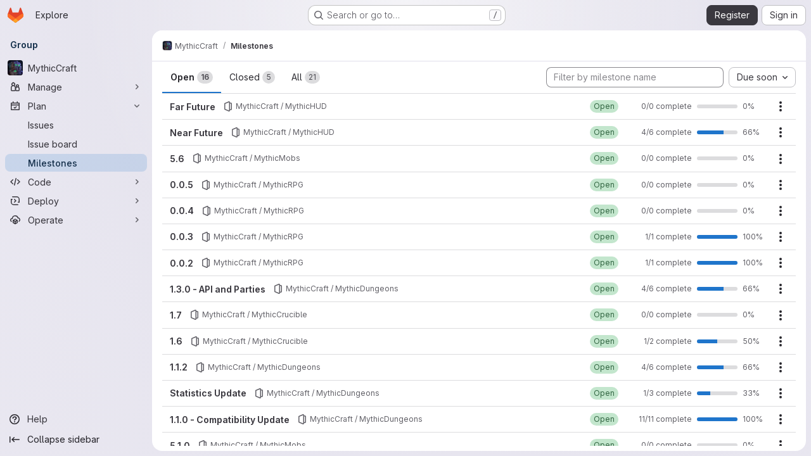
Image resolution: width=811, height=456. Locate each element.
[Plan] (76, 106)
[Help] (76, 419)
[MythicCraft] (76, 68)
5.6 (177, 158)
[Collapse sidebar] (76, 439)
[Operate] (76, 220)
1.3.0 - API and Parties (217, 289)
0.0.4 (182, 210)
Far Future (192, 106)
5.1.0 (180, 445)
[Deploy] (76, 201)
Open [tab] (191, 77)
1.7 (176, 315)
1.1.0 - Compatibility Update (230, 419)
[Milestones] (76, 163)
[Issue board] (76, 144)
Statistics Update (208, 393)
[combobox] (762, 77)
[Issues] (76, 125)
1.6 (176, 341)
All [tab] (305, 77)
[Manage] (76, 87)
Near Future (196, 132)
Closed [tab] (252, 77)
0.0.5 (181, 184)
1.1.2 (179, 367)
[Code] (76, 182)
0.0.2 (181, 263)
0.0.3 (181, 236)
